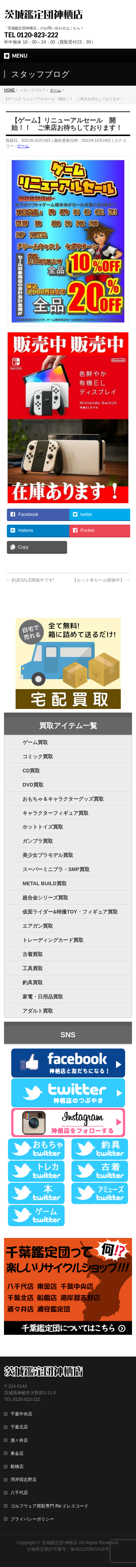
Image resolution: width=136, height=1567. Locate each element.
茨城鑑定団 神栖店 (60, 1542)
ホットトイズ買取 (42, 827)
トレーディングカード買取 (52, 940)
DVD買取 (33, 785)
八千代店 (19, 1492)
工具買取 (32, 968)
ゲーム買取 (35, 742)
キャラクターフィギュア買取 (55, 813)
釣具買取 (32, 982)
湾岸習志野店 (24, 1479)
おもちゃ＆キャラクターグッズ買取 (63, 799)
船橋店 (17, 1466)
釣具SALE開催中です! (30, 580)
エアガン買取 (37, 926)
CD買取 (31, 771)
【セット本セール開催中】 (101, 580)
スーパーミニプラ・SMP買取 (55, 869)
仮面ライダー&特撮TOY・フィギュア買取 (70, 912)
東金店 (17, 1453)
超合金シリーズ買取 (45, 898)
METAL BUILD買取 (44, 883)
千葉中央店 (21, 1413)
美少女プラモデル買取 (47, 855)
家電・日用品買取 (42, 997)
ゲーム (23, 146)
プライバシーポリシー (32, 1519)
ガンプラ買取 (37, 841)
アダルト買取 (37, 1011)
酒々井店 (19, 1440)
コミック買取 (37, 756)
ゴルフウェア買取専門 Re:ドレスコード (49, 1506)
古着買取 (32, 954)
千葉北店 (19, 1426)
